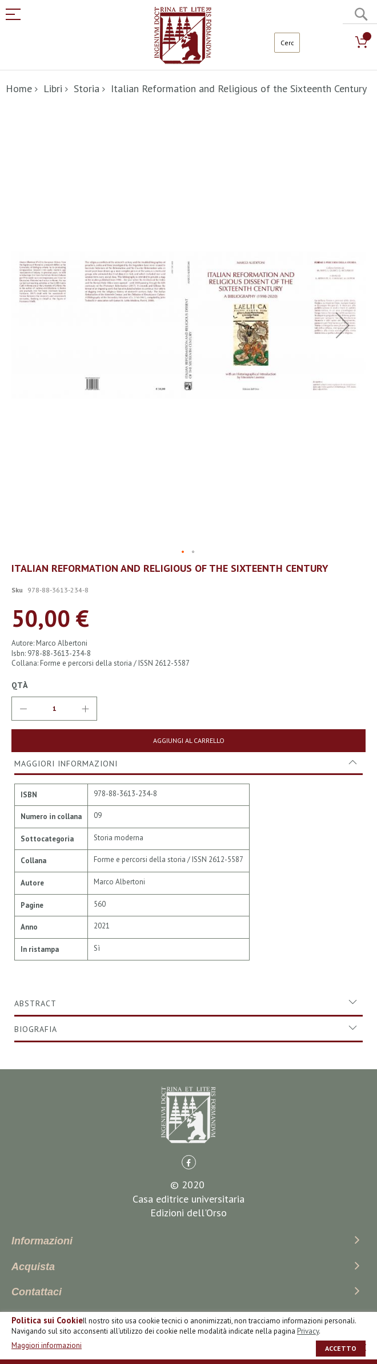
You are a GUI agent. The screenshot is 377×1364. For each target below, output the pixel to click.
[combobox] (287, 43)
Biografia (35, 1029)
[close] (362, 1347)
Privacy (308, 1331)
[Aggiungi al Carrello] (188, 740)
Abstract (35, 1003)
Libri (52, 88)
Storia (86, 88)
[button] (343, 325)
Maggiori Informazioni (66, 763)
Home (19, 88)
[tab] (188, 763)
